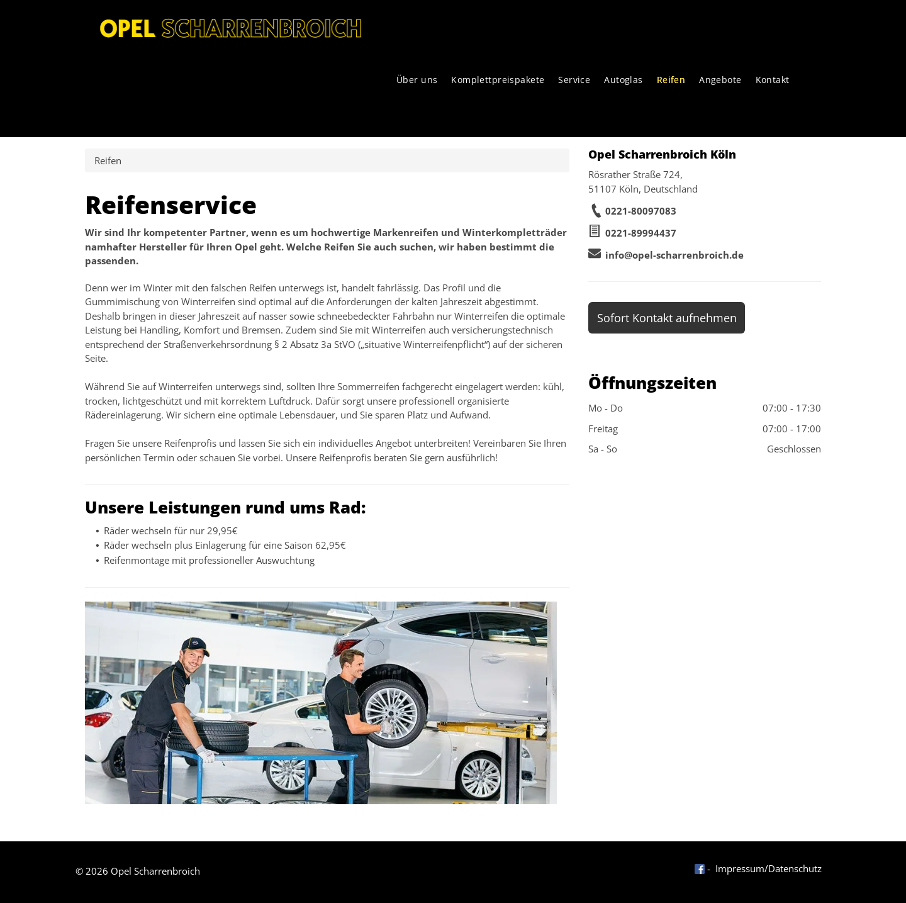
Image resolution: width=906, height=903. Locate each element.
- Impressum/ (737, 868)
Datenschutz (795, 868)
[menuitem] (417, 79)
